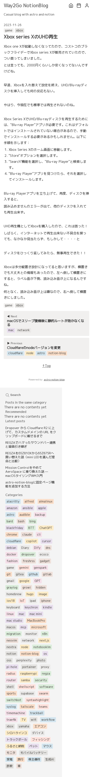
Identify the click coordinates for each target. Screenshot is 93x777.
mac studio (14, 621)
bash (21, 521)
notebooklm (42, 647)
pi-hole (12, 667)
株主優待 (34, 759)
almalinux (45, 501)
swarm (43, 693)
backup (40, 515)
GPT (38, 581)
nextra (11, 647)
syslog (11, 707)
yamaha (24, 726)
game (8, 30)
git (9, 574)
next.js (44, 640)
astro (10, 515)
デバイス (38, 733)
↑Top (46, 365)
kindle (47, 607)
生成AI (49, 759)
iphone (46, 601)
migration (13, 634)
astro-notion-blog (54, 379)
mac (21, 614)
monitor (31, 634)
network (28, 640)
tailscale (27, 707)
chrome (12, 534)
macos (11, 627)
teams (43, 707)
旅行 (20, 759)
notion (11, 654)
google (24, 581)
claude (27, 534)
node (24, 647)
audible (24, 515)
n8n (44, 634)
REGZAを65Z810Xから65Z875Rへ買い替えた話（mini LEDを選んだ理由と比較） (30, 457)
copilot (31, 541)
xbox (19, 30)
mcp (23, 627)
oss (9, 660)
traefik (11, 720)
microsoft (38, 627)
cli (39, 534)
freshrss (29, 561)
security (41, 680)
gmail (10, 581)
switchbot (14, 700)
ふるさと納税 (15, 746)
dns (48, 548)
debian (11, 548)
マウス (47, 746)
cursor (46, 541)
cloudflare (14, 541)
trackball (36, 713)
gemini (24, 568)
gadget (45, 561)
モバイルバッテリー (33, 753)
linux (10, 614)
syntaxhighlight (37, 700)
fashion (12, 561)
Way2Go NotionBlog (26, 5)
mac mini (36, 614)
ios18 (11, 601)
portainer (29, 667)
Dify (37, 548)
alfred (29, 501)
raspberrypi (28, 673)
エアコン (40, 726)
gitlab (47, 574)
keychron (31, 607)
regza (46, 673)
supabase (27, 693)
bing (33, 521)
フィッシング (40, 739)
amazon (12, 508)
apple (42, 508)
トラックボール (17, 739)
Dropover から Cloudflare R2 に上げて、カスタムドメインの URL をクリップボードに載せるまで (30, 432)
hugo (30, 594)
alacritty (13, 501)
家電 (9, 759)
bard (10, 521)
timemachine (16, 713)
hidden (40, 587)
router (11, 680)
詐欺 (9, 766)
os (45, 654)
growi (27, 587)
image (43, 594)
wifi (33, 720)
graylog (12, 587)
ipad (33, 601)
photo (41, 660)
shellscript (26, 687)
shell (10, 687)
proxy (45, 667)
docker (11, 554)
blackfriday (15, 528)
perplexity (24, 660)
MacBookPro (36, 621)
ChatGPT (45, 528)
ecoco (44, 554)
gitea (20, 574)
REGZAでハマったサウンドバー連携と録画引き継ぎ (30, 444)
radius (11, 673)
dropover (28, 554)
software (46, 687)
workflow (48, 720)
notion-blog (29, 654)
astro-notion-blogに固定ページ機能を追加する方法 (30, 484)
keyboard (13, 607)
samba (25, 680)
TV (23, 720)
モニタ (11, 753)
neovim (12, 640)
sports (11, 693)
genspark (40, 568)
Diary (25, 548)
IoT (22, 601)
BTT (31, 528)
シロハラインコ (17, 733)
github (33, 574)
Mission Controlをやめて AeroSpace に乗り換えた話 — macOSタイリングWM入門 (26, 471)
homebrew (14, 594)
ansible (28, 508)
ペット (33, 746)
